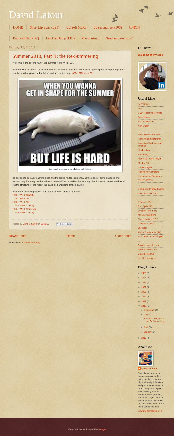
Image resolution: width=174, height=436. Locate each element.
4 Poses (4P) (144, 202)
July (146, 314)
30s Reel (142, 228)
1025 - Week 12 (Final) (24, 209)
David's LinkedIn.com (148, 245)
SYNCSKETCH (145, 180)
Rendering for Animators (150, 176)
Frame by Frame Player (149, 158)
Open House (144, 117)
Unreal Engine (145, 167)
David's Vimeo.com (147, 249)
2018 (144, 306)
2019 (144, 301)
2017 (144, 338)
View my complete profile (150, 411)
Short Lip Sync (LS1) (44, 27)
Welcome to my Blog (150, 54)
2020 (144, 296)
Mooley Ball (143, 163)
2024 (144, 277)
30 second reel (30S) (108, 27)
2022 (144, 287)
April (146, 327)
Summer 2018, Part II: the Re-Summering (55, 56)
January (148, 332)
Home (71, 236)
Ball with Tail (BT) (26, 38)
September (149, 310)
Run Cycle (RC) (145, 206)
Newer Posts (17, 236)
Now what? (143, 126)
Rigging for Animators (148, 171)
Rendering (143, 154)
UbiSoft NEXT (76, 27)
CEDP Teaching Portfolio (150, 113)
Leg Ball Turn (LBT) (147, 210)
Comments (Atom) (31, 242)
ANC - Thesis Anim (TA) (149, 232)
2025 (144, 273)
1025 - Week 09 (20, 198)
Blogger (102, 429)
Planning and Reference (149, 139)
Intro (140, 108)
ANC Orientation (146, 121)
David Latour (36, 14)
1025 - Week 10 (20, 202)
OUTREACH (144, 104)
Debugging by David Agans (151, 189)
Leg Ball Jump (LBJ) (60, 38)
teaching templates (147, 258)
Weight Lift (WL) (146, 223)
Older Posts (123, 236)
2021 (144, 291)
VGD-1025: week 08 (82, 73)
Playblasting (90, 38)
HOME (18, 27)
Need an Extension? (119, 38)
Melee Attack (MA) (147, 215)
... (139, 130)
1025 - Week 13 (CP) (23, 212)
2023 (144, 282)
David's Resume (146, 254)
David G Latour (149, 368)
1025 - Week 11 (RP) (23, 205)
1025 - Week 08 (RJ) (22, 195)
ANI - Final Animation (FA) (150, 236)
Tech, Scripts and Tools (149, 134)
